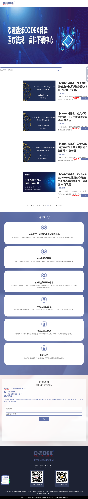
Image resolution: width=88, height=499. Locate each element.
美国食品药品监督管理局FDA (36, 491)
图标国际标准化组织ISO (19, 491)
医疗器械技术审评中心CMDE (70, 491)
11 (50, 205)
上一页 (27, 205)
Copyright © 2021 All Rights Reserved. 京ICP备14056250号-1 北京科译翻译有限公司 (44, 497)
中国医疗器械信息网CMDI (53, 491)
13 (56, 205)
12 (53, 205)
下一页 (60, 205)
